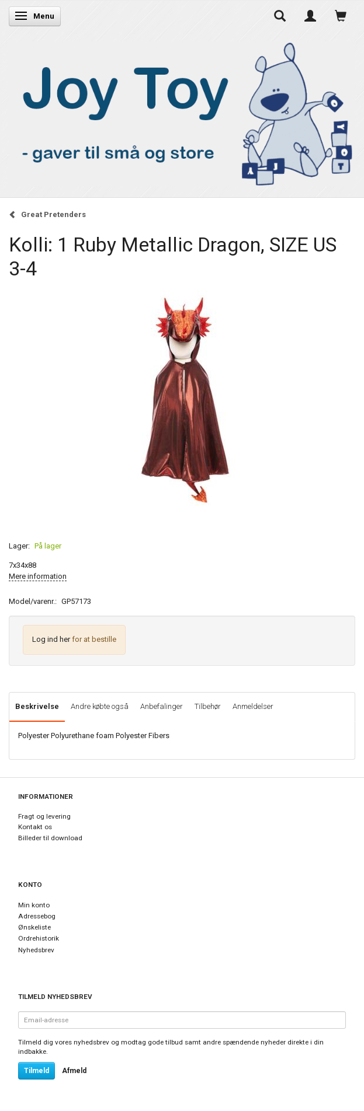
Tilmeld (36, 1071)
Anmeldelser (253, 706)
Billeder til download (50, 838)
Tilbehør (208, 706)
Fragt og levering (44, 816)
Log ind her (51, 639)
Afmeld (74, 1071)
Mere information (38, 576)
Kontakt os (35, 827)
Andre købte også (100, 706)
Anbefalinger (161, 706)
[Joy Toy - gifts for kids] (182, 111)
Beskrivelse (37, 706)
